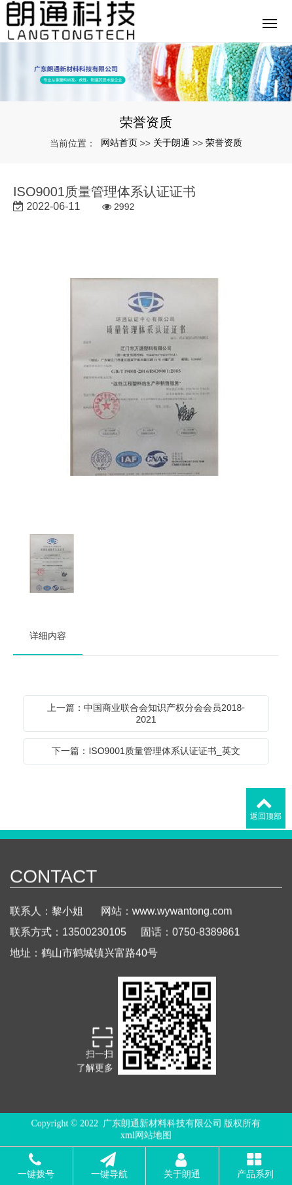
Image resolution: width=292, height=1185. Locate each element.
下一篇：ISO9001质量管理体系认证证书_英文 (146, 751)
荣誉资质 (224, 142)
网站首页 (119, 142)
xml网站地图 (146, 1137)
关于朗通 (171, 142)
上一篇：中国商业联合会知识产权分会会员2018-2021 (146, 713)
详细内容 (47, 635)
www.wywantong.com (182, 921)
